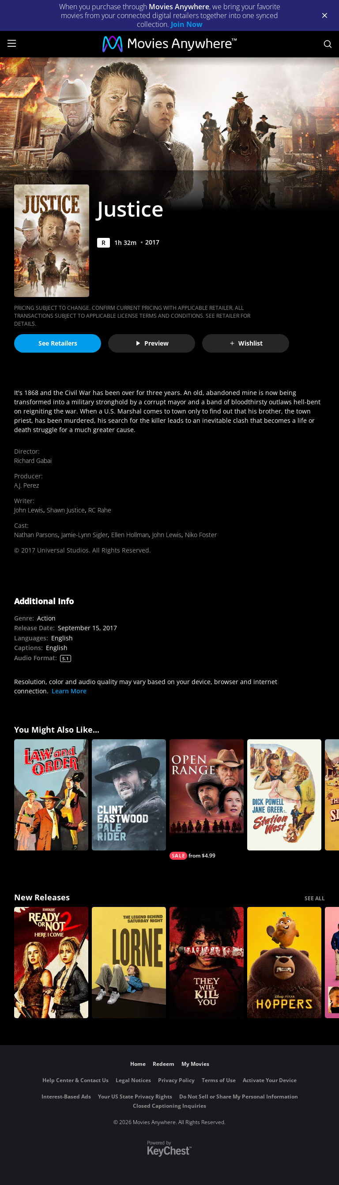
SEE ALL (315, 898)
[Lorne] (129, 962)
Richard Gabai (33, 460)
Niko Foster (201, 534)
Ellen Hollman (130, 534)
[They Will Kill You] (207, 962)
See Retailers (57, 343)
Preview (152, 343)
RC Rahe (99, 510)
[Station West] (284, 794)
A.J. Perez (26, 485)
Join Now (187, 24)
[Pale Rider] (129, 794)
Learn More (69, 691)
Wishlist (246, 343)
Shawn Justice (66, 510)
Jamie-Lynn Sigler (84, 534)
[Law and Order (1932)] (51, 794)
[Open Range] (207, 799)
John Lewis (28, 510)
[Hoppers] (284, 962)
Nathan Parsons (36, 534)
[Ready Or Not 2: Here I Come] (51, 962)
